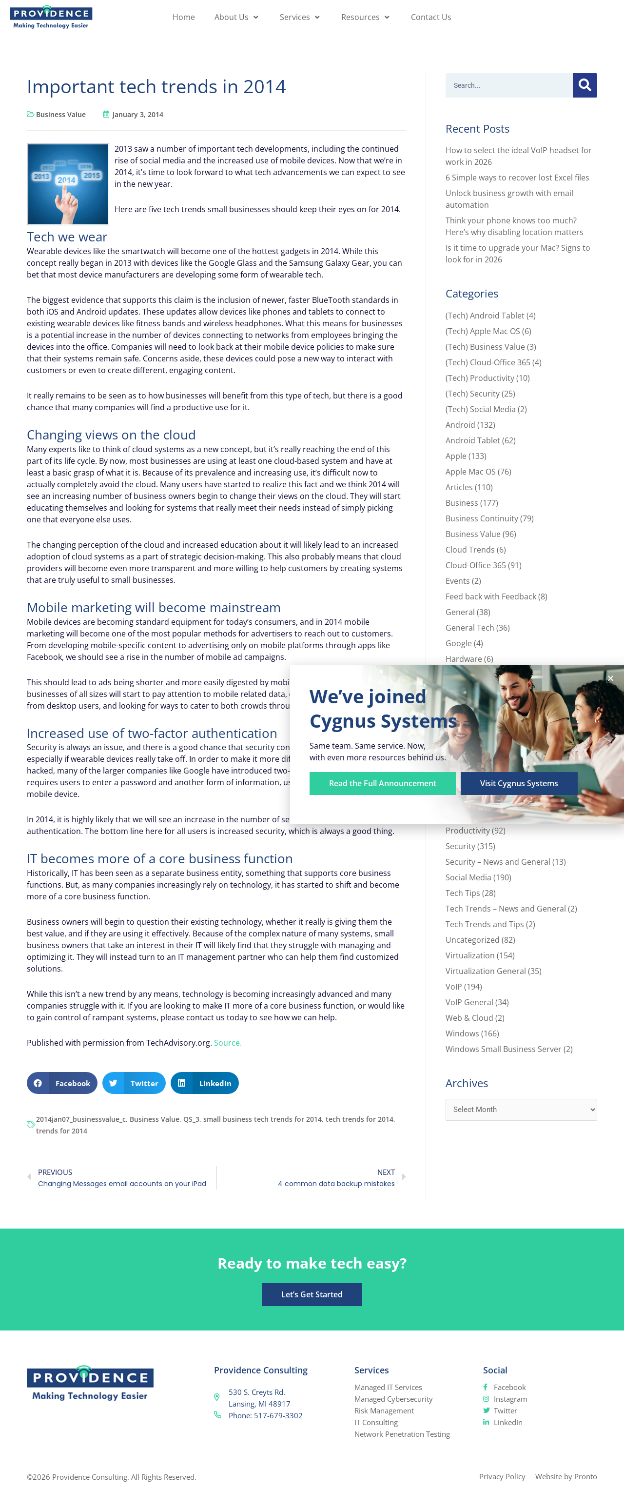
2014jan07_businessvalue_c (81, 1119)
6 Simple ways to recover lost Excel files (517, 177)
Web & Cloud (469, 1018)
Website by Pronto (566, 1476)
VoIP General (469, 1002)
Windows (462, 1033)
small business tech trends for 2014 (262, 1119)
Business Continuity (482, 518)
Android (460, 424)
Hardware (464, 659)
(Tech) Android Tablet (485, 315)
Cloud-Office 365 (476, 565)
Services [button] (301, 17)
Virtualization (470, 955)
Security (460, 846)
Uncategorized (473, 939)
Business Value (61, 114)
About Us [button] (237, 17)
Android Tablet (473, 440)
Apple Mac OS (471, 471)
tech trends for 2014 (359, 1119)
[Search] (585, 85)
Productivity (468, 830)
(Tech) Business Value (485, 346)
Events (458, 581)
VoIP (454, 986)
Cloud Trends (470, 549)
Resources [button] (366, 17)
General (460, 612)
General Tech (470, 627)
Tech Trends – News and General (506, 908)
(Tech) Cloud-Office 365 (488, 362)
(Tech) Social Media (481, 409)
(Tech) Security (473, 393)
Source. (228, 1042)
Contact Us (431, 17)
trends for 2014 (61, 1130)
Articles (459, 487)
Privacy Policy (502, 1476)
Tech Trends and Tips (485, 924)
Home (184, 17)
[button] (62, 1083)
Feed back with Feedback (491, 596)
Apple (456, 456)
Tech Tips (463, 893)
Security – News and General (498, 861)
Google (459, 643)
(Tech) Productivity (480, 378)
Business (462, 502)
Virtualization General (486, 971)
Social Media (468, 877)
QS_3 (191, 1119)
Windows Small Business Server (504, 1049)
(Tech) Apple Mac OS (483, 331)
